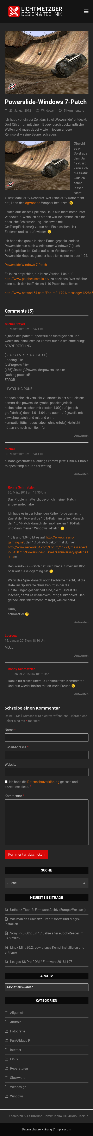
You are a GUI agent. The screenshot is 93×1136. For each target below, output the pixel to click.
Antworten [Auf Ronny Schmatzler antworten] (81, 622)
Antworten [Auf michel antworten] (81, 474)
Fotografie (17, 1031)
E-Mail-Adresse (17, 747)
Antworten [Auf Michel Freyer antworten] (81, 436)
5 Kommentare (74, 110)
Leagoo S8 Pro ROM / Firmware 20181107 (41, 962)
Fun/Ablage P (20, 1041)
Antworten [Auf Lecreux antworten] (81, 656)
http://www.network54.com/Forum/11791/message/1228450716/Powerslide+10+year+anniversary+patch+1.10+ (48, 552)
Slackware (17, 1078)
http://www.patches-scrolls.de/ (27, 279)
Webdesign (18, 1087)
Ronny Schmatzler (21, 487)
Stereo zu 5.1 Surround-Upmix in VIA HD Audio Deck (48, 1116)
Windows (47, 110)
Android (15, 1022)
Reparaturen (19, 1068)
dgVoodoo (32, 203)
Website (10, 764)
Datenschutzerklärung (43, 782)
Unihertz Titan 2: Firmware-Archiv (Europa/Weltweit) (48, 910)
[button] (86, 11)
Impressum (63, 1129)
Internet (15, 1050)
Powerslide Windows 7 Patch (26, 265)
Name (10, 730)
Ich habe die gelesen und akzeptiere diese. (41, 784)
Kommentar (14, 796)
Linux (14, 1059)
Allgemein (17, 1013)
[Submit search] (84, 883)
